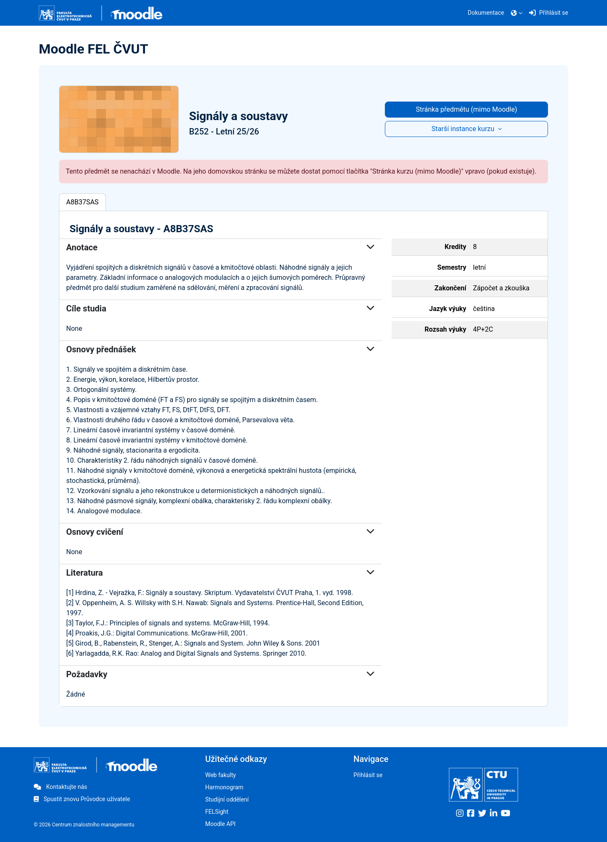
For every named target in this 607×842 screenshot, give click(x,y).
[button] (516, 13)
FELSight (216, 811)
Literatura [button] (220, 573)
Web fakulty (220, 775)
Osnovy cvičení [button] (220, 532)
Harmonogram (224, 787)
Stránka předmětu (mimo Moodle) (466, 109)
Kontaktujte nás (60, 786)
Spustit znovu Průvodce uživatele (82, 799)
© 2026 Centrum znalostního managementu (84, 825)
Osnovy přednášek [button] (220, 349)
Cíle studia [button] (220, 308)
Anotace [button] (220, 247)
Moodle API (220, 824)
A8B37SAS (82, 202)
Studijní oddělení (227, 799)
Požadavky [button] (220, 674)
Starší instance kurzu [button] (464, 129)
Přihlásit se (367, 775)
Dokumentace (486, 12)
